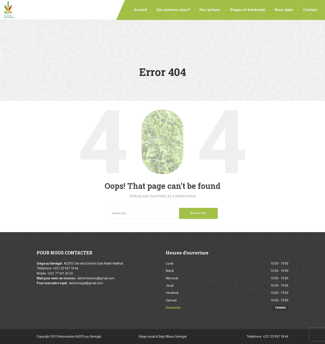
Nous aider (284, 10)
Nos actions (210, 10)
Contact (310, 10)
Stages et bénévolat (247, 10)
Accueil (140, 10)
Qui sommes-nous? (173, 10)
